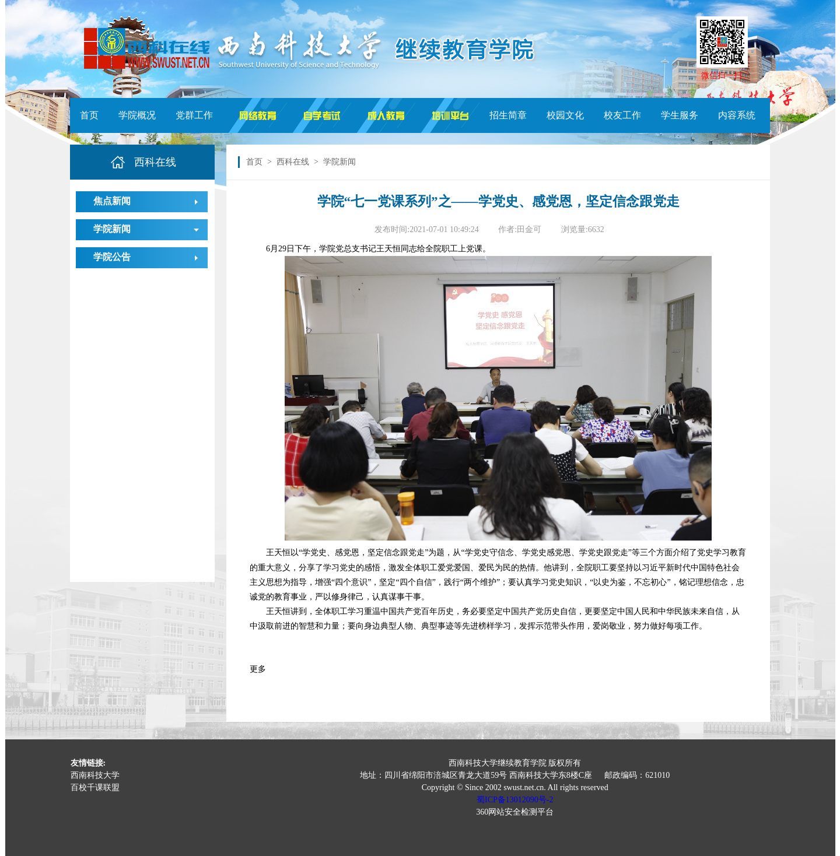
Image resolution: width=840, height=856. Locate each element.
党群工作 (194, 115)
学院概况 (137, 115)
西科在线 (292, 161)
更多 (258, 669)
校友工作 (622, 115)
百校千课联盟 (95, 787)
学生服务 (679, 115)
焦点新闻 (112, 201)
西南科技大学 (95, 775)
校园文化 (565, 115)
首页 (89, 115)
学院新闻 (112, 229)
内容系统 (736, 115)
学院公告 (112, 257)
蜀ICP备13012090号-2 (515, 799)
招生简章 (508, 115)
